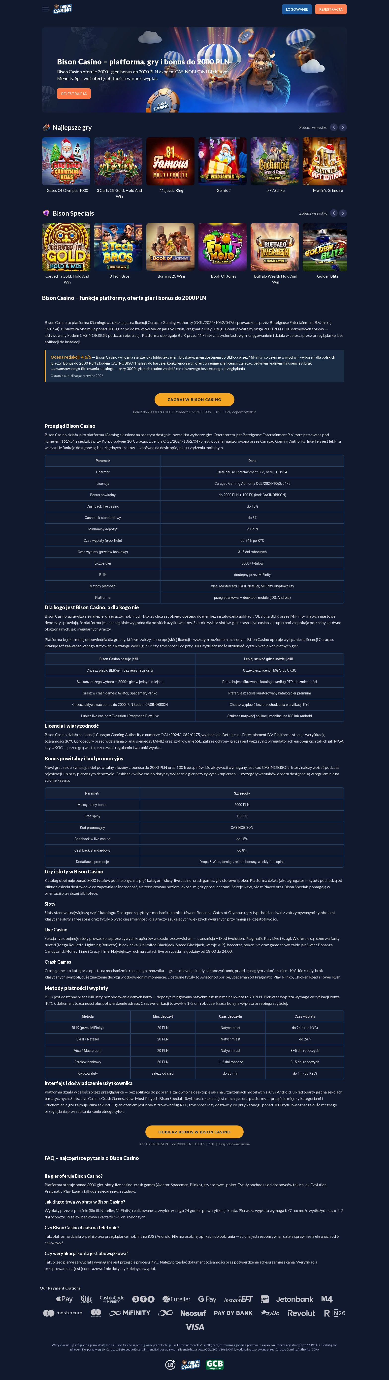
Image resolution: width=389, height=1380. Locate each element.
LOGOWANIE (297, 9)
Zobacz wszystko (313, 127)
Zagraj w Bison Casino (194, 399)
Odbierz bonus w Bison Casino (194, 1132)
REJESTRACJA (331, 9)
